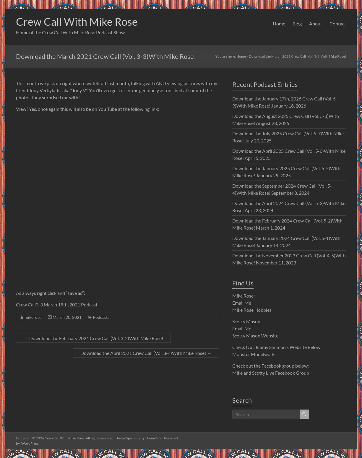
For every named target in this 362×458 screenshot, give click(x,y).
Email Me (241, 303)
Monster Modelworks (254, 354)
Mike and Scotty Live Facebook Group (270, 373)
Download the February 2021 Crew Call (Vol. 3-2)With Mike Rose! (93, 338)
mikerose (33, 317)
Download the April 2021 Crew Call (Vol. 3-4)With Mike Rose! (146, 353)
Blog (297, 23)
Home (279, 23)
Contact (337, 23)
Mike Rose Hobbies (252, 310)
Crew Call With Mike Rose (77, 21)
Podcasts (101, 317)
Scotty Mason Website (255, 335)
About (315, 23)
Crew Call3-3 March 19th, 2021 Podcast (57, 304)
